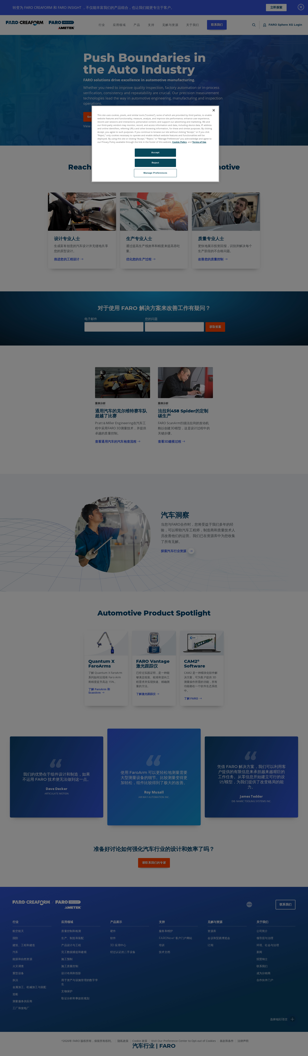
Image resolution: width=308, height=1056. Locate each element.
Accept (155, 152)
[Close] (213, 110)
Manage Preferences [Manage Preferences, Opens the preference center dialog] (155, 173)
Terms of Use (199, 141)
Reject (155, 162)
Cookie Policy (179, 141)
